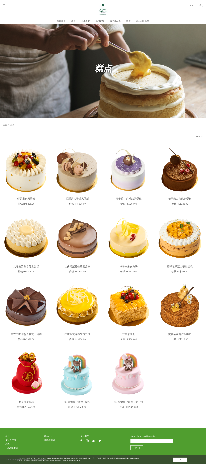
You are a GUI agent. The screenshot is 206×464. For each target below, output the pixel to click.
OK (180, 460)
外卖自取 (85, 26)
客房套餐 (100, 26)
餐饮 (73, 26)
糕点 (128, 26)
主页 (5, 132)
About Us (48, 436)
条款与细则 (49, 440)
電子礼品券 (115, 26)
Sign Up (136, 448)
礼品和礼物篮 (142, 26)
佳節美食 (61, 26)
